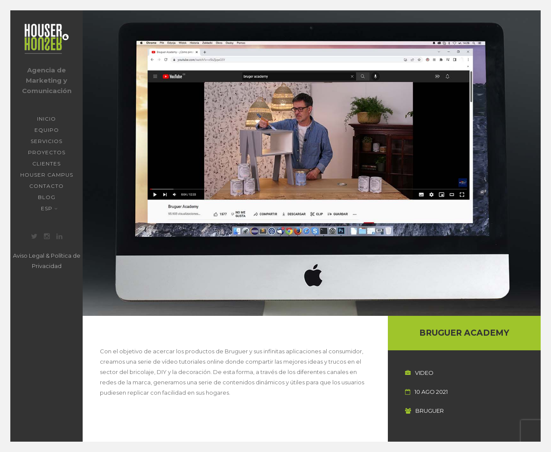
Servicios (46, 141)
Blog (47, 197)
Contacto (46, 186)
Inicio (46, 118)
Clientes (46, 163)
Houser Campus (46, 174)
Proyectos (46, 152)
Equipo (46, 130)
